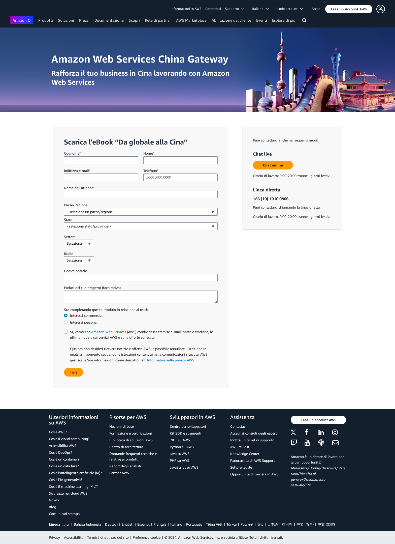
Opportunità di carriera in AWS (254, 474)
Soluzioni (66, 20)
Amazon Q (22, 20)
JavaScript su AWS (184, 467)
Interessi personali (84, 322)
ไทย (260, 524)
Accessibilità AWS (62, 445)
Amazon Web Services (108, 332)
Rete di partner (158, 20)
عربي (66, 524)
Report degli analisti (125, 466)
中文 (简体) (305, 524)
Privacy (54, 537)
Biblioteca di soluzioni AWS (131, 440)
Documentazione (109, 20)
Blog (52, 507)
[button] (348, 9)
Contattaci (213, 9)
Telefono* (150, 170)
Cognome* (72, 153)
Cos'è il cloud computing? (69, 439)
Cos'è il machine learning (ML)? (73, 486)
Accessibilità (73, 537)
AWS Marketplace (191, 20)
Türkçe (231, 524)
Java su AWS (179, 453)
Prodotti (45, 20)
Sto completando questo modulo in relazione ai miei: (106, 309)
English (127, 524)
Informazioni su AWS (186, 9)
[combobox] (141, 212)
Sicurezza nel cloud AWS (68, 493)
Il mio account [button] (289, 9)
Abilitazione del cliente (231, 20)
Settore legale (241, 467)
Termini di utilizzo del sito (108, 537)
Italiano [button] (260, 9)
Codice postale (75, 271)
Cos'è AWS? (58, 432)
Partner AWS (119, 473)
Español (143, 524)
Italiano (176, 524)
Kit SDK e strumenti (185, 433)
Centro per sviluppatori (188, 426)
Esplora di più (283, 20)
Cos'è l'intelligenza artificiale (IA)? (75, 473)
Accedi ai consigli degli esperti (254, 433)
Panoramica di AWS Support (252, 460)
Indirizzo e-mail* (77, 170)
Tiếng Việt (214, 524)
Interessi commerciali (87, 315)
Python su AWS (182, 447)
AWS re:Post (239, 447)
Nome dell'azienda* (79, 188)
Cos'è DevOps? (60, 452)
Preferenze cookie (146, 537)
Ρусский (247, 524)
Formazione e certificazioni (130, 433)
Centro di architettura (126, 447)
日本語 (272, 524)
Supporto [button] (234, 9)
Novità (54, 500)
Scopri (134, 20)
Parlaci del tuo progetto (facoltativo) (92, 287)
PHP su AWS (179, 460)
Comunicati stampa (64, 513)
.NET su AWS (180, 440)
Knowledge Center (244, 453)
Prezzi (84, 20)
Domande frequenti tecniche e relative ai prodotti (133, 456)
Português (194, 524)
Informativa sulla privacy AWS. (171, 360)
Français (160, 524)
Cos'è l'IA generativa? (65, 479)
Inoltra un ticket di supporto (252, 440)
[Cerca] (305, 21)
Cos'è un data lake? (64, 466)
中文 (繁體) (326, 524)
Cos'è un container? (64, 459)
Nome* (148, 153)
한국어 (287, 524)
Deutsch (111, 524)
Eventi (261, 20)
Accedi (316, 9)
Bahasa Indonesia (87, 524)
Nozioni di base (121, 426)
